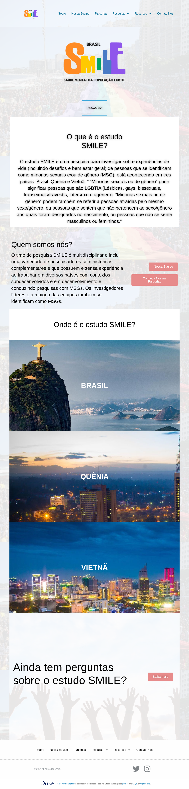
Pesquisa (121, 13)
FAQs (135, 784)
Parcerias (101, 13)
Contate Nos (165, 13)
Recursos (143, 13)
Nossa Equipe (80, 13)
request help (145, 784)
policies (125, 784)
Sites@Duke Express (66, 784)
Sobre (62, 13)
